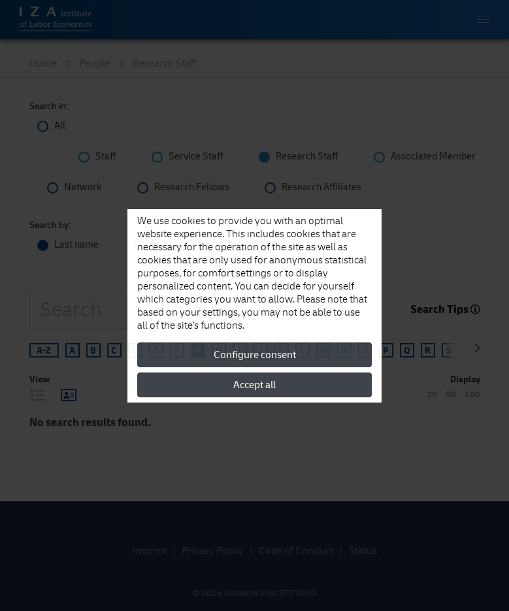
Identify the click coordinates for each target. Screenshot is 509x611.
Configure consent (255, 354)
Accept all (254, 384)
